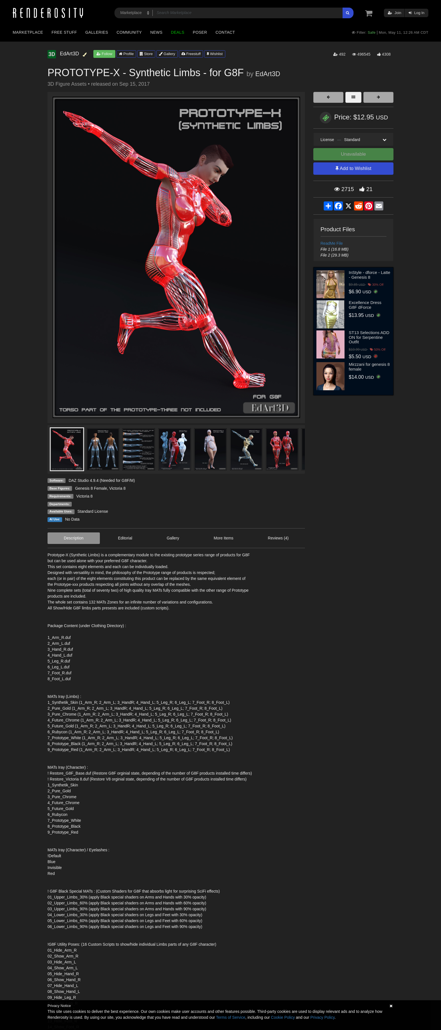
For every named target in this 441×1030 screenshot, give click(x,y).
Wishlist (214, 54)
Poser (200, 32)
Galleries (96, 32)
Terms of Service (230, 1017)
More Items (223, 538)
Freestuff (191, 54)
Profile (126, 54)
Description (74, 538)
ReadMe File (332, 243)
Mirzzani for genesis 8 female (369, 366)
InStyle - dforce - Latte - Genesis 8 (369, 275)
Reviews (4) (278, 538)
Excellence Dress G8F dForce (365, 305)
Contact (225, 32)
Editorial (125, 538)
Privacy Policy (322, 1017)
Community (129, 32)
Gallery (167, 54)
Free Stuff (64, 32)
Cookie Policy (283, 1017)
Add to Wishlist (353, 168)
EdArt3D (267, 74)
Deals (177, 32)
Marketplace (28, 32)
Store (146, 54)
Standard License (92, 511)
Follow (104, 54)
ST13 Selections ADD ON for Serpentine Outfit (369, 337)
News (156, 32)
